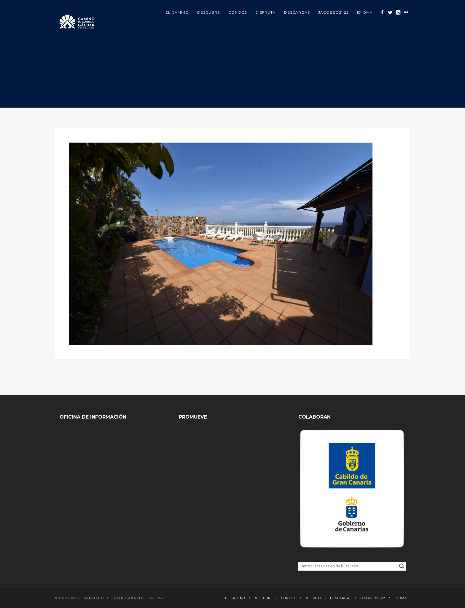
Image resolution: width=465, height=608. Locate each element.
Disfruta (265, 12)
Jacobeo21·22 (333, 12)
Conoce (237, 12)
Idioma (365, 12)
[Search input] (349, 566)
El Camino (177, 12)
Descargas (297, 12)
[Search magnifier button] (402, 566)
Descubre (208, 12)
